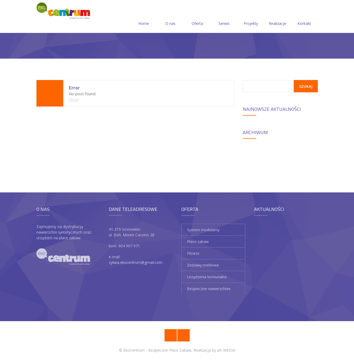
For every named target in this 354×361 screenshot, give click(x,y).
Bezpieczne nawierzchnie (208, 288)
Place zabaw (198, 241)
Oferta (197, 17)
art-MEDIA (226, 350)
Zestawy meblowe (203, 265)
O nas (170, 17)
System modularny (203, 229)
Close (74, 99)
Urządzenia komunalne (207, 276)
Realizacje (277, 17)
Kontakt (304, 17)
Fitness (193, 253)
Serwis (224, 17)
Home (143, 17)
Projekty (251, 17)
